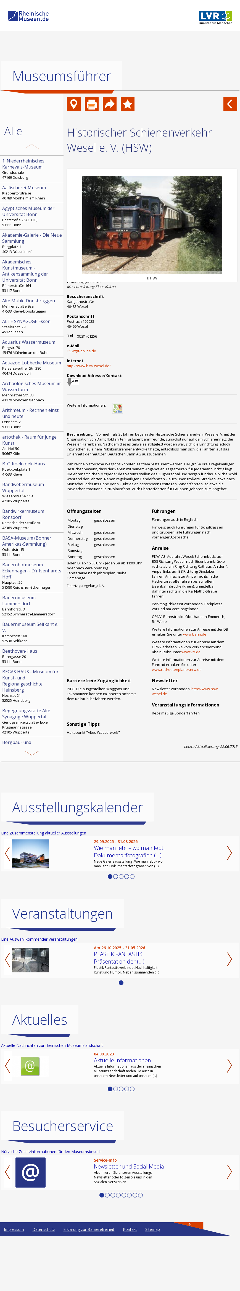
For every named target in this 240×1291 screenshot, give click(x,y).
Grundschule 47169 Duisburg (32, 169)
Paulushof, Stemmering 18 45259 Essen (32, 753)
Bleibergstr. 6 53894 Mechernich (32, 783)
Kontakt (130, 1284)
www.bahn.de (194, 634)
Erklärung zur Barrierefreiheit (88, 1284)
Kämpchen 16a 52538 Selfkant (32, 632)
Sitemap (152, 1284)
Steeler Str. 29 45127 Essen (32, 326)
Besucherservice (62, 1180)
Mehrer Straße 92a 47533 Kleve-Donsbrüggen (32, 306)
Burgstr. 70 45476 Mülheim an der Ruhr (32, 347)
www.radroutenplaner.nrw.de (177, 669)
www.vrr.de (191, 651)
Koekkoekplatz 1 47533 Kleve (32, 469)
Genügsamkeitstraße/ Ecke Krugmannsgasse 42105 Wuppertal (32, 721)
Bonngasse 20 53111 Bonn (32, 656)
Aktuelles (39, 1074)
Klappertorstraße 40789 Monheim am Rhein (32, 193)
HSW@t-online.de (81, 350)
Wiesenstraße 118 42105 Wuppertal (32, 492)
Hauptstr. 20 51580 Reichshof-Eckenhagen (32, 576)
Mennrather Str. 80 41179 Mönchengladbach (32, 391)
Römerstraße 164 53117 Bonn (32, 276)
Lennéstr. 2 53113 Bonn (32, 418)
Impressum (14, 1284)
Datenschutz (43, 1284)
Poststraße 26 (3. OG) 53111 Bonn (32, 216)
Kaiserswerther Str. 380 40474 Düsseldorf (32, 368)
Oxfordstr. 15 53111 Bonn (32, 546)
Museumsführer (61, 75)
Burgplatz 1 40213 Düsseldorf (32, 243)
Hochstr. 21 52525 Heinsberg (32, 686)
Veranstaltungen (62, 968)
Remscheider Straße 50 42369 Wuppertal (32, 519)
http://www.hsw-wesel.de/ (89, 365)
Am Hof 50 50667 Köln (32, 445)
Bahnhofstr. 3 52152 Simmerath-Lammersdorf (32, 605)
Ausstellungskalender (77, 862)
